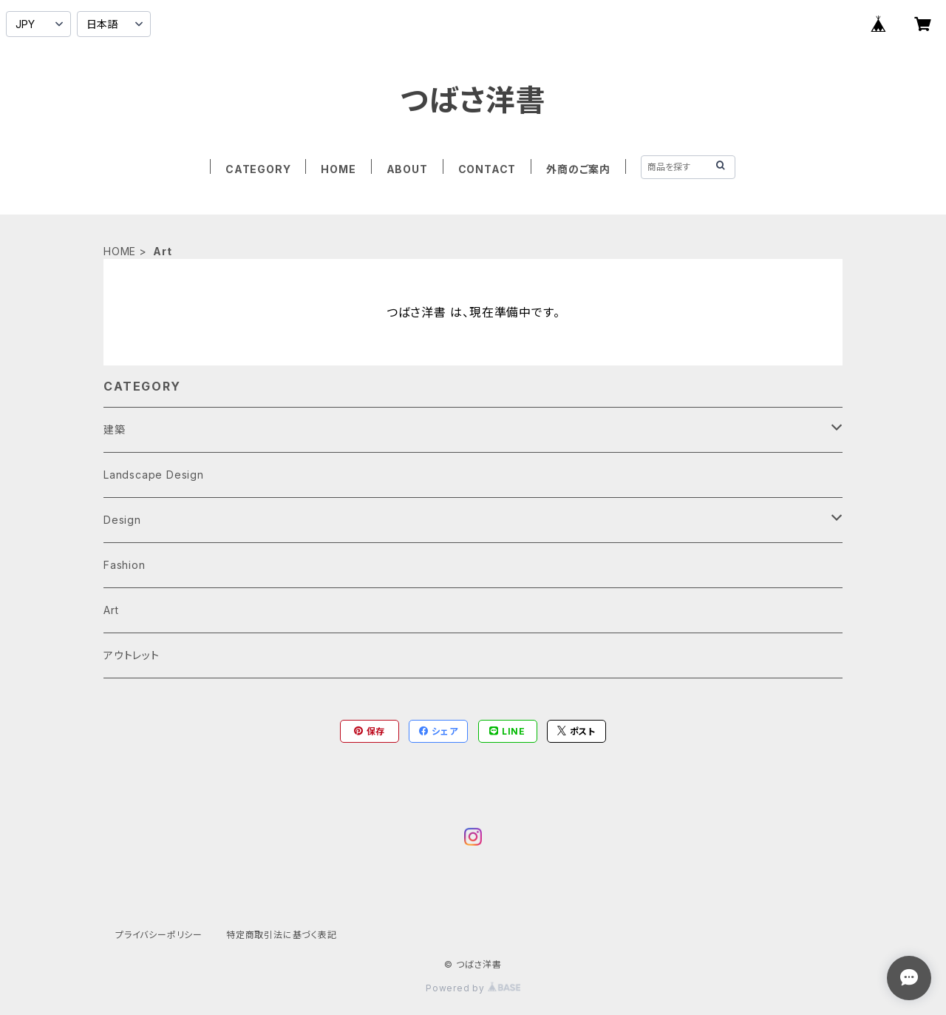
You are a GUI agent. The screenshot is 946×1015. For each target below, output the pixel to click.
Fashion (124, 565)
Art (110, 610)
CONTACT (487, 169)
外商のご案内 (578, 169)
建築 (114, 429)
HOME (338, 169)
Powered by (473, 988)
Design (122, 519)
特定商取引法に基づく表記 (281, 934)
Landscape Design (153, 474)
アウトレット (131, 655)
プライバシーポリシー (159, 934)
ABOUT (407, 169)
